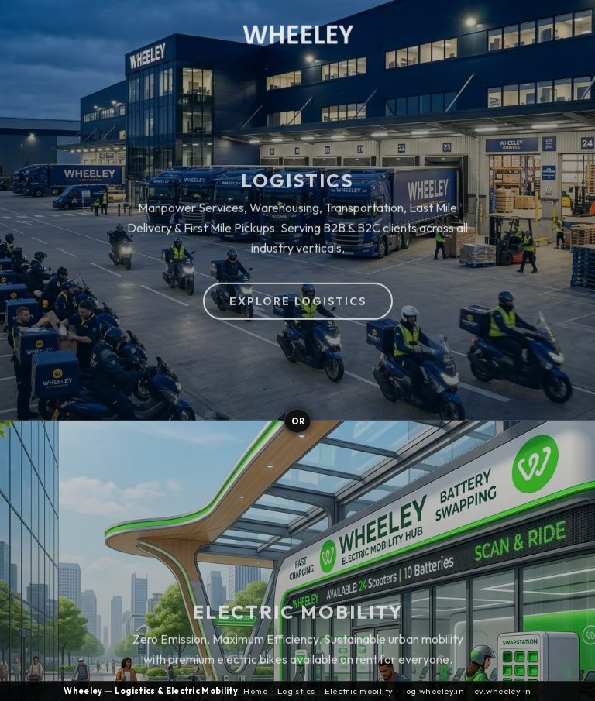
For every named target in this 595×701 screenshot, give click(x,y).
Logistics (296, 691)
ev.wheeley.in (502, 691)
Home (255, 691)
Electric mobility (359, 691)
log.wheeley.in (433, 691)
